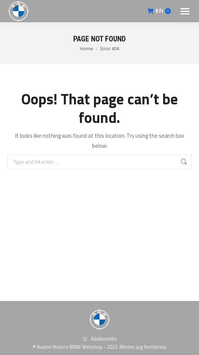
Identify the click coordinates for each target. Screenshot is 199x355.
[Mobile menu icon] (185, 11)
